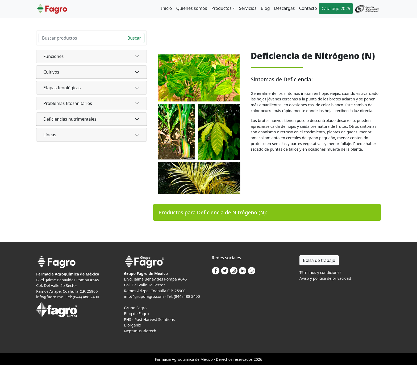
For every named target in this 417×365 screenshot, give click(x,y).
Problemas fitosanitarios (67, 103)
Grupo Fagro (135, 307)
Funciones (53, 56)
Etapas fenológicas (62, 88)
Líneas (49, 135)
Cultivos (51, 72)
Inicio (166, 8)
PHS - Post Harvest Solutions (149, 319)
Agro (176, 359)
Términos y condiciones (320, 272)
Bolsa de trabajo (319, 260)
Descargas (284, 8)
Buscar (134, 38)
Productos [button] (221, 8)
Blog (265, 8)
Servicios (248, 8)
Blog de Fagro (136, 313)
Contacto (308, 8)
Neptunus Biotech (140, 330)
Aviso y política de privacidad (325, 278)
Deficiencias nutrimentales (69, 119)
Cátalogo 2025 (336, 8)
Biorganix (132, 325)
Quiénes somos (191, 8)
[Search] (81, 38)
